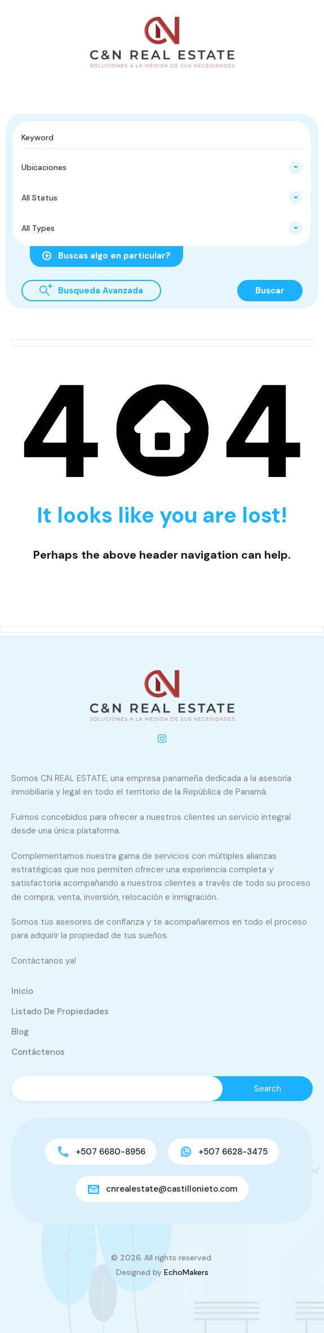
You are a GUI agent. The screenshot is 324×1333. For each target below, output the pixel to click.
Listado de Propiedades (60, 1011)
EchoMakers (186, 1272)
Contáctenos (38, 1052)
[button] (8, 89)
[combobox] (162, 167)
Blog (20, 1031)
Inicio (22, 991)
